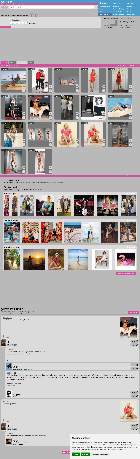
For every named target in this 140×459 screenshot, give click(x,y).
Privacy (130, 9)
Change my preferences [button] (100, 454)
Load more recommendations (126, 273)
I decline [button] (85, 454)
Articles (116, 6)
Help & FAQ (131, 3)
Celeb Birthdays (119, 12)
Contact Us (131, 15)
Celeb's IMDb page (126, 18)
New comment (133, 312)
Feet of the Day (118, 9)
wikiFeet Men (103, 15)
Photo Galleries (104, 6)
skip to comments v (131, 176)
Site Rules (116, 3)
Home (104, 3)
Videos (101, 9)
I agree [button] (76, 454)
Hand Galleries (118, 15)
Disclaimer (131, 12)
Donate (129, 6)
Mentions (102, 12)
